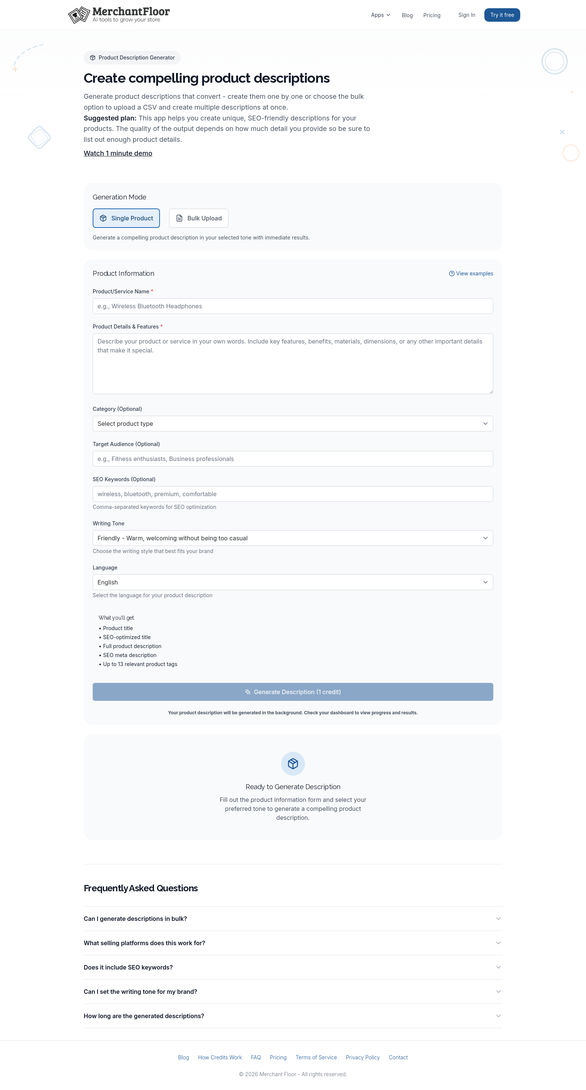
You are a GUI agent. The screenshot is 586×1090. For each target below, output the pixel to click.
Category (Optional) (117, 409)
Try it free (502, 15)
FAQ (256, 1057)
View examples (471, 273)
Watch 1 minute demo (118, 153)
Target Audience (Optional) (126, 444)
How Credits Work (220, 1057)
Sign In (467, 15)
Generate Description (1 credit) (293, 692)
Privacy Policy (363, 1057)
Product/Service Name (123, 291)
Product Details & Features (128, 326)
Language (105, 567)
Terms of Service (316, 1057)
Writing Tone (108, 523)
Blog (407, 15)
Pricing (432, 15)
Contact (398, 1057)
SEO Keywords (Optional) (124, 479)
